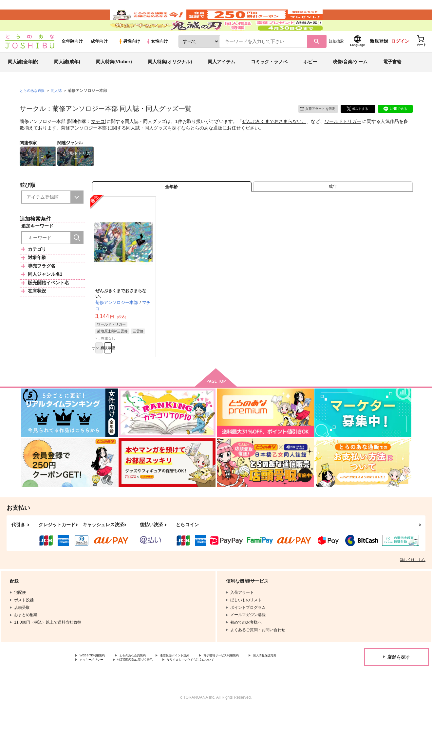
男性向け (129, 59)
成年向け (99, 59)
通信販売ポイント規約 (196, 683)
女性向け (157, 59)
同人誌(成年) (67, 80)
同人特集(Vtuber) (114, 80)
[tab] (333, 208)
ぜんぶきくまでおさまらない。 (274, 139)
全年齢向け (72, 59)
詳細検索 (336, 59)
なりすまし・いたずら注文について (263, 689)
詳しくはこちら (412, 587)
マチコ (98, 139)
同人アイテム (221, 80)
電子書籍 (392, 80)
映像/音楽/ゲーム (350, 80)
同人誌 (59, 108)
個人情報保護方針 (95, 689)
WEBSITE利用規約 (96, 683)
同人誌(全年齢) (23, 80)
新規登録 (379, 59)
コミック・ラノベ (269, 80)
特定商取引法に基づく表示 (194, 689)
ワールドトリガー (343, 139)
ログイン (400, 59)
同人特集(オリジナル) (170, 80)
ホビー (310, 80)
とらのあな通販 (33, 108)
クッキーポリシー (141, 689)
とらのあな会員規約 (144, 683)
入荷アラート (313, 126)
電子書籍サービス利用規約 (253, 683)
